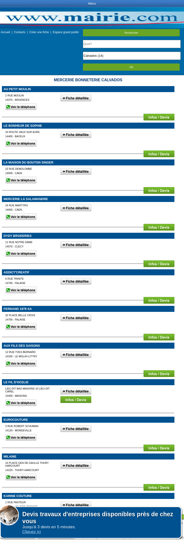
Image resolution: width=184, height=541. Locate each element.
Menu (92, 3)
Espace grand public (66, 32)
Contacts (19, 32)
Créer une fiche (39, 32)
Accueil (5, 32)
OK (131, 67)
